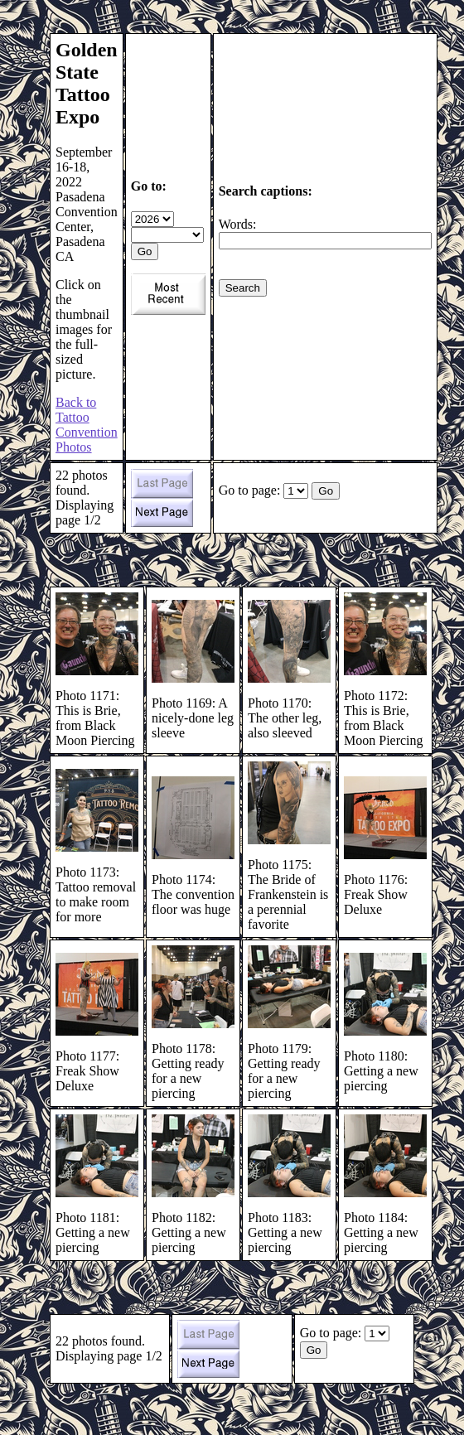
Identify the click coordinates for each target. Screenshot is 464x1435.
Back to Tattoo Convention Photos (87, 424)
